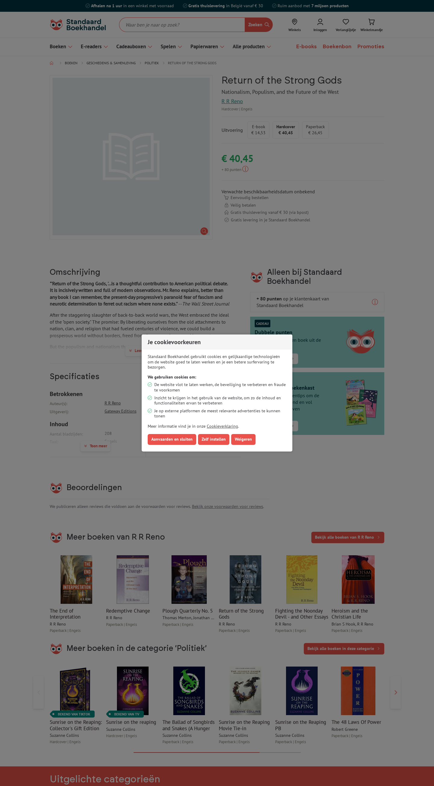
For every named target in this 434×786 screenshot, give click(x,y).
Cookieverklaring (222, 426)
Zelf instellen (214, 439)
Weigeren (243, 439)
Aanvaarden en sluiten (172, 439)
